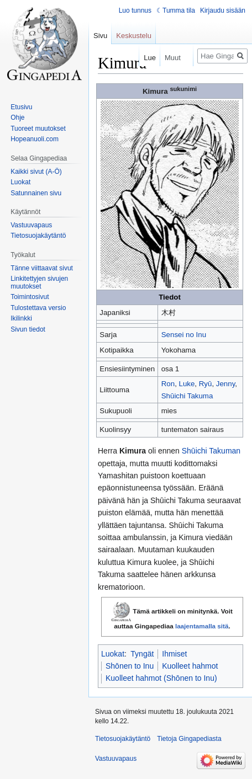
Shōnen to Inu (130, 665)
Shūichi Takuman (211, 450)
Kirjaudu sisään (222, 10)
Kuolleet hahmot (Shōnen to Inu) (161, 678)
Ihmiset (174, 653)
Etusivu (21, 107)
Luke (187, 384)
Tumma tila (178, 10)
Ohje (17, 117)
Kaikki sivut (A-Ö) (36, 171)
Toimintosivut (30, 297)
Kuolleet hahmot (190, 665)
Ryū (205, 384)
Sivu (100, 35)
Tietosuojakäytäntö (38, 235)
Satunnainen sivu (36, 193)
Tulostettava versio (38, 308)
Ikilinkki (21, 318)
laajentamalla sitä (202, 625)
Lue (143, 58)
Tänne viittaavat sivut (42, 268)
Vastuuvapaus (31, 225)
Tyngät (142, 653)
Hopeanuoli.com (35, 139)
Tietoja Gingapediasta (189, 739)
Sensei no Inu (183, 334)
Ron (168, 384)
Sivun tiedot (28, 329)
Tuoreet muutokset (38, 128)
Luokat (112, 653)
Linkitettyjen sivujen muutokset (39, 282)
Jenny (225, 384)
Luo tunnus (135, 10)
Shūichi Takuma (187, 396)
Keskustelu (133, 35)
